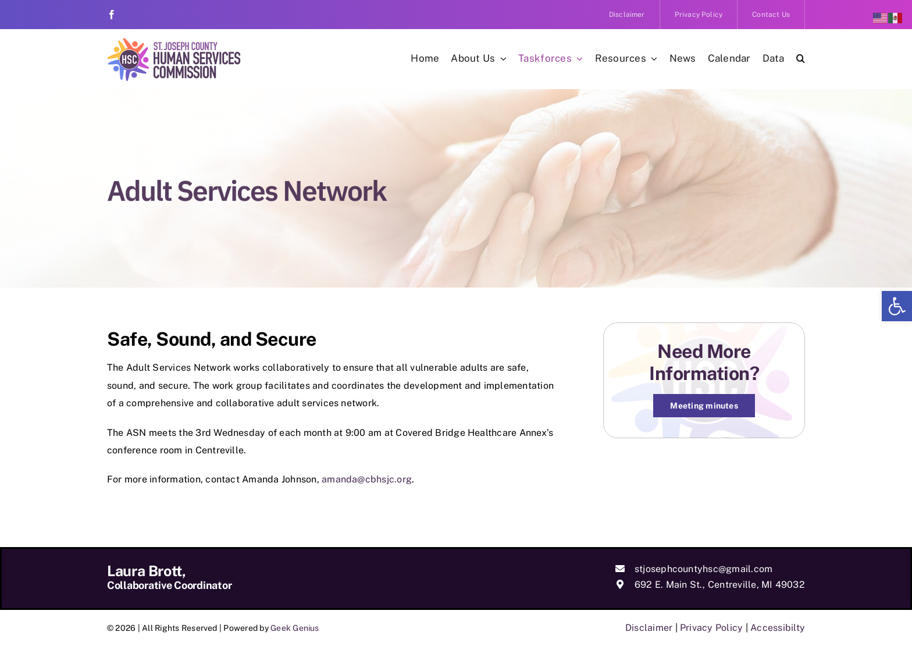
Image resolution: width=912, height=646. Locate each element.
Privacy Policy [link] (711, 627)
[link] (897, 306)
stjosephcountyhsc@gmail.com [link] (703, 568)
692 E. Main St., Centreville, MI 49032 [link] (720, 584)
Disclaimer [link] (648, 627)
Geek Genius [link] (294, 628)
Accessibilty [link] (777, 627)
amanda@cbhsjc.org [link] (367, 479)
